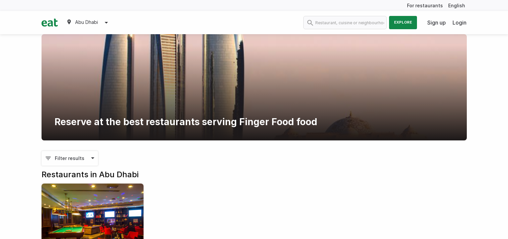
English (456, 5)
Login (459, 22)
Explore (403, 22)
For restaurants (425, 5)
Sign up (436, 22)
